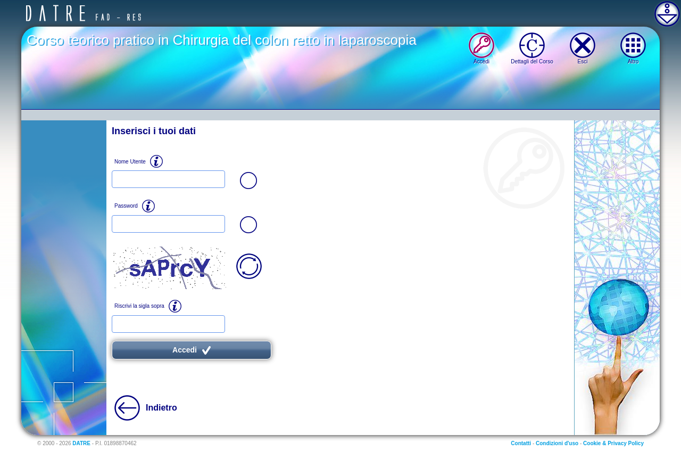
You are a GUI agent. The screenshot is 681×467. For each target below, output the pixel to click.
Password (126, 206)
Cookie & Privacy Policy (613, 443)
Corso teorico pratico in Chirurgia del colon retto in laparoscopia (222, 40)
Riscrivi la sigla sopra (139, 306)
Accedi (191, 350)
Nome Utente (130, 162)
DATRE (81, 443)
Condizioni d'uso (557, 443)
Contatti (521, 443)
